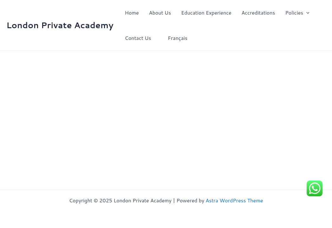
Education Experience (206, 12)
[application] (306, 12)
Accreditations (258, 12)
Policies (297, 12)
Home (132, 12)
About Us (160, 12)
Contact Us (138, 37)
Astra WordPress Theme (234, 200)
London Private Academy (60, 25)
